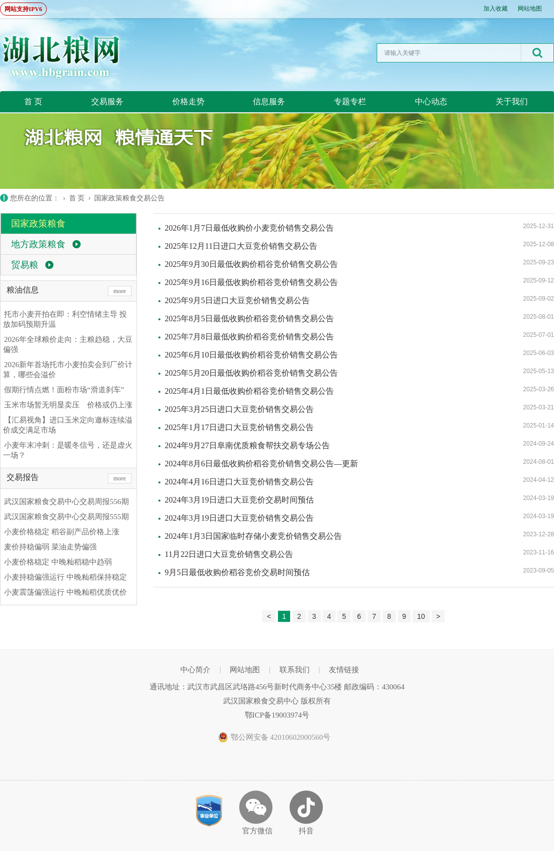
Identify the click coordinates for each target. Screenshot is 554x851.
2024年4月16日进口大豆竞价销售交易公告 (239, 481)
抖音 (306, 831)
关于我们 (512, 101)
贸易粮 (24, 265)
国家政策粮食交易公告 (129, 198)
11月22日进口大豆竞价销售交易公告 (229, 554)
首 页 (33, 101)
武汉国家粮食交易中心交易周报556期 (66, 502)
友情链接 (344, 670)
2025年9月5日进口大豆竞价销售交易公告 (237, 300)
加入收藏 (495, 8)
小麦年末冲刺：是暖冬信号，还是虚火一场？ (67, 450)
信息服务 (269, 101)
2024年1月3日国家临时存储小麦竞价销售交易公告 (253, 536)
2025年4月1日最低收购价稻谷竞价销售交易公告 (249, 391)
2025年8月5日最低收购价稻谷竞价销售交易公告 (249, 318)
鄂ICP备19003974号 (277, 715)
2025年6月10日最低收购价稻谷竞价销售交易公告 (251, 354)
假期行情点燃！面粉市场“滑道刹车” (64, 390)
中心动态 (431, 101)
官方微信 (257, 831)
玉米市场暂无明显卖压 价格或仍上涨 (68, 405)
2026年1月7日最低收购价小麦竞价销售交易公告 (249, 228)
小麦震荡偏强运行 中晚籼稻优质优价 (65, 592)
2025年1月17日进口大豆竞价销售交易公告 (239, 427)
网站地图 (530, 8)
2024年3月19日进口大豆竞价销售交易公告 (239, 518)
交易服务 (107, 101)
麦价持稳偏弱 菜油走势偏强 (50, 547)
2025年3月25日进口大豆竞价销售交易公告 (239, 409)
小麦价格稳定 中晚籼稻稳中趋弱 (58, 562)
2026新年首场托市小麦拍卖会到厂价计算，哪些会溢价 (67, 370)
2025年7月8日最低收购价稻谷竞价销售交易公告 (249, 336)
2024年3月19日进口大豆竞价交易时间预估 (239, 499)
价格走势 (188, 101)
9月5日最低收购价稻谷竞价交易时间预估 (237, 572)
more (119, 291)
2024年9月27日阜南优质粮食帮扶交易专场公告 (247, 445)
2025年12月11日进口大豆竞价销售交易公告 (241, 246)
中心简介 (195, 670)
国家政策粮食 (38, 224)
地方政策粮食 (38, 244)
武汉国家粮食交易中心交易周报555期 (66, 517)
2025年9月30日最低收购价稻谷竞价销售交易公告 (251, 264)
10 (421, 616)
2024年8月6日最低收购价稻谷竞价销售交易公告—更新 (261, 463)
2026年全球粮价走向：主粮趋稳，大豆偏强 (67, 344)
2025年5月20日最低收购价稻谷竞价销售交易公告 (251, 373)
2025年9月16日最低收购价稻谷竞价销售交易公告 (251, 282)
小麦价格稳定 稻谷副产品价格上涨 (61, 532)
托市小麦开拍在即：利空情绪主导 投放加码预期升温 (65, 319)
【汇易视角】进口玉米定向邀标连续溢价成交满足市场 (67, 425)
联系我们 (295, 670)
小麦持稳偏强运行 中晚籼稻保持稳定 (65, 577)
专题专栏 (350, 101)
